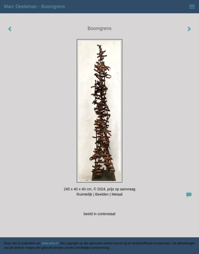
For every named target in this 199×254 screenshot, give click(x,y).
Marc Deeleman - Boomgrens (34, 6)
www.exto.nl (50, 243)
